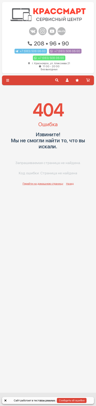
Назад (70, 183)
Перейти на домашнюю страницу (43, 183)
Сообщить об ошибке (72, 400)
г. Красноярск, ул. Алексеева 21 (49, 66)
